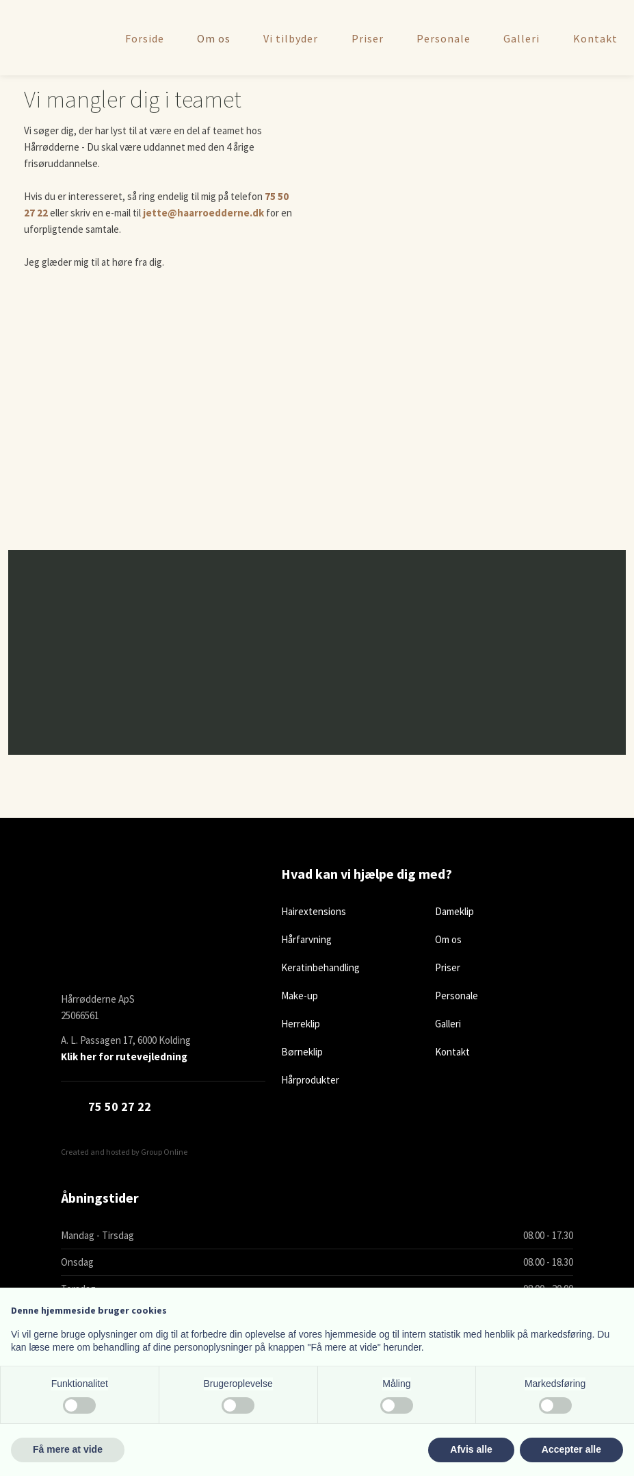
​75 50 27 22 (119, 1106)
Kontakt (595, 38)
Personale (444, 38)
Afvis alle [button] (471, 1449)
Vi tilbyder (290, 38)
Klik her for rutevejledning (124, 1056)
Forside (144, 38)
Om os (213, 38)
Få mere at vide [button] (68, 1449)
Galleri (521, 38)
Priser (368, 38)
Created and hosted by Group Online (124, 1152)
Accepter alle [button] (571, 1449)
